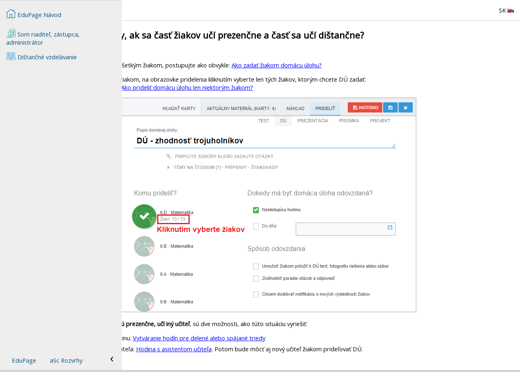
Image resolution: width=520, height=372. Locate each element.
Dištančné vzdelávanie (41, 56)
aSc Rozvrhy (66, 360)
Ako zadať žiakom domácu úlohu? (398, 65)
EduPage (24, 360)
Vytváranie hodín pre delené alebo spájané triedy (321, 338)
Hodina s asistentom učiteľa (296, 349)
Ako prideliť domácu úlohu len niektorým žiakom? (309, 87)
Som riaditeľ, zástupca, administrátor (43, 37)
